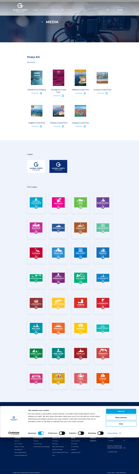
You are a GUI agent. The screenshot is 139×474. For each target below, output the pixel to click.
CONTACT (93, 439)
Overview (36, 439)
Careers (120, 6)
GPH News (74, 442)
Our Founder (18, 442)
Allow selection (121, 454)
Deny (121, 460)
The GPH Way (37, 442)
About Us (17, 439)
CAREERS (93, 436)
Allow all (121, 448)
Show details (113, 470)
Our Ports (55, 6)
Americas (55, 439)
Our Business (45, 6)
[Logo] (20, 6)
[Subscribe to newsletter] (69, 420)
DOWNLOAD (35, 91)
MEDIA (62, 6)
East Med (55, 442)
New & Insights (75, 439)
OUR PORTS (56, 436)
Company (36, 6)
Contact (69, 6)
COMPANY (17, 436)
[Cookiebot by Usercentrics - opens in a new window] (14, 469)
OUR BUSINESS (38, 436)
